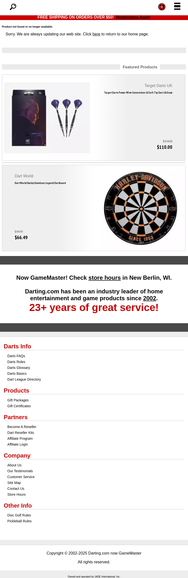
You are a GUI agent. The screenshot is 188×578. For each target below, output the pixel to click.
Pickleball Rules (19, 521)
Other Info (18, 505)
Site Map (14, 483)
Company (17, 455)
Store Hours (16, 494)
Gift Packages (18, 400)
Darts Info (17, 346)
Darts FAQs (16, 356)
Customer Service (21, 477)
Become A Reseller (21, 427)
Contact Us (15, 489)
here (96, 34)
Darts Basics (17, 373)
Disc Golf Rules (19, 515)
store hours (104, 277)
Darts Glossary (18, 368)
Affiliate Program (20, 438)
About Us (14, 465)
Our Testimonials (20, 471)
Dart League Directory (24, 379)
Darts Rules (16, 362)
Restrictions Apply (133, 17)
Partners (15, 417)
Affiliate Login (17, 444)
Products (16, 390)
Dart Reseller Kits (20, 433)
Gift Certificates (19, 406)
